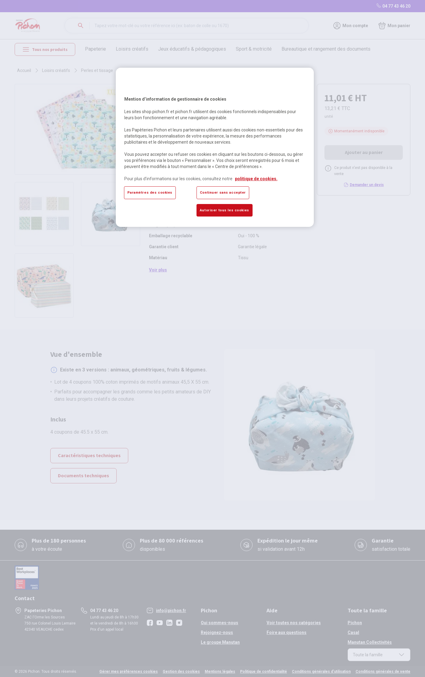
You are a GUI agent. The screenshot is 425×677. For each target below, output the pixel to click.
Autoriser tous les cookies (224, 210)
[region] (215, 147)
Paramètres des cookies (150, 192)
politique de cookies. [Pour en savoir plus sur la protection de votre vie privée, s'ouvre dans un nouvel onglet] (256, 178)
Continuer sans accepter (223, 192)
